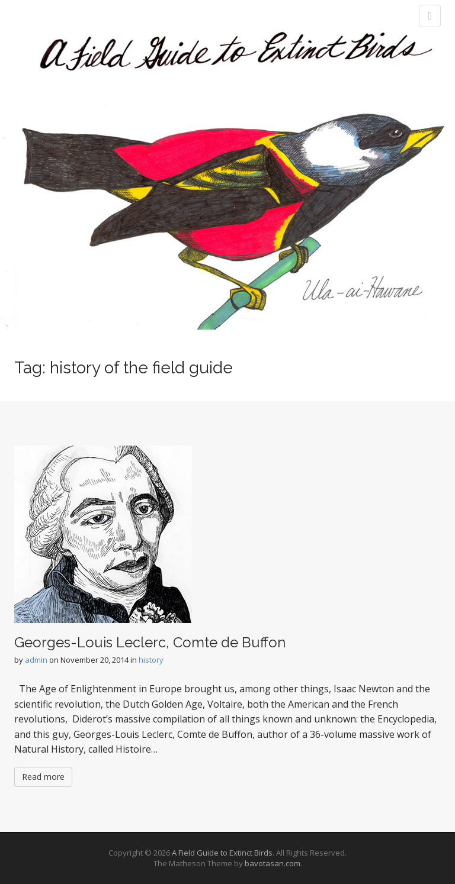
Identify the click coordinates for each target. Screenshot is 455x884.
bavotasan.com (272, 863)
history (151, 659)
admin (36, 659)
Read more (43, 776)
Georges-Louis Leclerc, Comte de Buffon (150, 642)
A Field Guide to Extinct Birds (222, 852)
